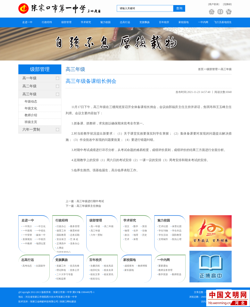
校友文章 (95, 274)
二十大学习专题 (64, 274)
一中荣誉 (27, 235)
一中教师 (27, 243)
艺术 (127, 239)
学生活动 (163, 235)
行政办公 (61, 226)
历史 (144, 235)
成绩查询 (129, 265)
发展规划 (27, 239)
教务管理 (74, 226)
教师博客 (142, 265)
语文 (127, 226)
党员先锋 (74, 265)
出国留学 (40, 265)
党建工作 (61, 265)
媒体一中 (41, 235)
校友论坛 (95, 278)
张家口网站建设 (68, 301)
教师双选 (176, 274)
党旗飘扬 (61, 259)
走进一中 (27, 220)
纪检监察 (61, 278)
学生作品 (176, 230)
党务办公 (74, 243)
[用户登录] (213, 4)
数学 (135, 226)
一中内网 (163, 259)
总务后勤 (74, 235)
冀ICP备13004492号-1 (83, 292)
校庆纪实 (95, 270)
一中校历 (41, 239)
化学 (135, 230)
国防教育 (176, 235)
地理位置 (41, 243)
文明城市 (163, 239)
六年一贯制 (31, 129)
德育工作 (61, 230)
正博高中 (61, 243)
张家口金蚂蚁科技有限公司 (44, 301)
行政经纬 (61, 220)
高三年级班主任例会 (89, 205)
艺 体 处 (74, 239)
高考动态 (27, 265)
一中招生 (41, 230)
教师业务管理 (165, 270)
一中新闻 (27, 230)
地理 (135, 235)
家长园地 (129, 270)
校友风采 (108, 265)
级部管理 (212, 69)
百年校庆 (95, 259)
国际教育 (61, 235)
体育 (135, 239)
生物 (144, 230)
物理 (127, 230)
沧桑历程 (95, 265)
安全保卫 (61, 239)
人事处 (60, 247)
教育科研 (74, 230)
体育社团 (176, 226)
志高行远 (27, 259)
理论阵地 (61, 270)
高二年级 (29, 86)
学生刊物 (163, 230)
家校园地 (129, 259)
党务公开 (74, 270)
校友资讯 (108, 274)
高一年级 (29, 78)
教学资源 (163, 274)
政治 (127, 235)
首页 (201, 69)
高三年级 (29, 94)
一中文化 (41, 226)
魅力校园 (163, 220)
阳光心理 (176, 239)
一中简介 (27, 226)
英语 (144, 226)
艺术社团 (163, 226)
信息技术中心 (64, 252)
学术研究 (129, 220)
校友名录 (108, 270)
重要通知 (163, 265)
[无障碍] (227, 4)
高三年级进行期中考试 (90, 201)
